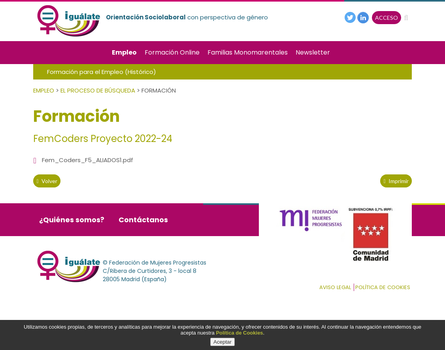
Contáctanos (143, 220)
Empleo (124, 52)
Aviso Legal (335, 287)
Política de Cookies (239, 333)
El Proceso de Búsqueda (97, 90)
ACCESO (386, 17)
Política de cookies (382, 287)
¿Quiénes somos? (71, 220)
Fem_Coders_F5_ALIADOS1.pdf (87, 160)
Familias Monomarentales (247, 52)
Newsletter (313, 52)
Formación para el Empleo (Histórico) (101, 72)
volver (46, 181)
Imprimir (395, 181)
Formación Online (172, 52)
